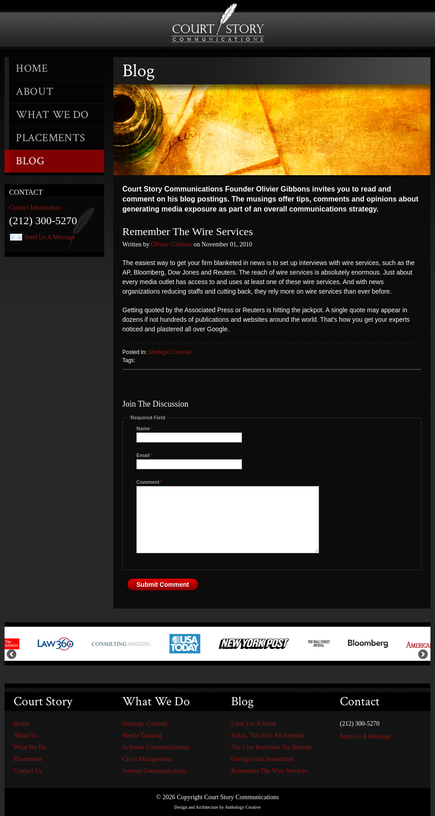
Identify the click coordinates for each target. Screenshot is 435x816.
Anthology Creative (243, 807)
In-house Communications (155, 747)
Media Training (142, 735)
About (35, 91)
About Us (26, 735)
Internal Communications (154, 770)
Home (32, 68)
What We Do (52, 115)
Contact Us (28, 770)
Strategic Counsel (169, 352)
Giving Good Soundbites (262, 759)
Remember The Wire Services (269, 770)
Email (144, 455)
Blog (30, 161)
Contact (26, 192)
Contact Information (35, 207)
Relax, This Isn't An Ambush (267, 735)
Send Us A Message (49, 237)
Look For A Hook (253, 723)
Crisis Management (147, 759)
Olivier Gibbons (171, 244)
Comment (149, 482)
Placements (51, 138)
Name (144, 428)
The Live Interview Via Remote (271, 747)
